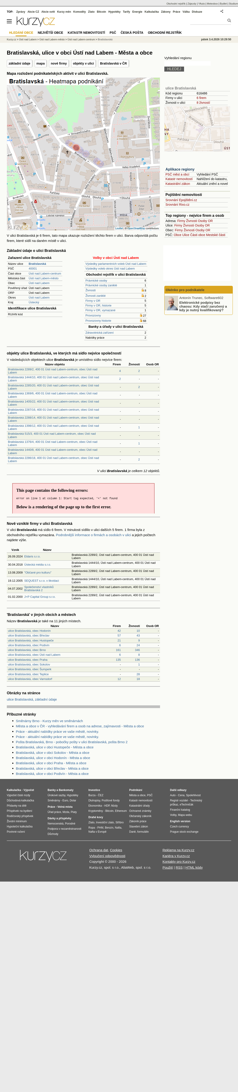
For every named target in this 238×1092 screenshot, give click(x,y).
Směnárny (54, 800)
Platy (74, 812)
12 (119, 679)
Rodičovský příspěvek (20, 816)
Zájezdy (191, 3)
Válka (185, 11)
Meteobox (212, 3)
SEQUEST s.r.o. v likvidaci (41, 580)
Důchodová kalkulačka (20, 800)
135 (118, 659)
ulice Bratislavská (180, 88)
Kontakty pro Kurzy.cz (179, 861)
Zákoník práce (137, 821)
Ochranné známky (140, 810)
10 (138, 630)
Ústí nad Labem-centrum (45, 273)
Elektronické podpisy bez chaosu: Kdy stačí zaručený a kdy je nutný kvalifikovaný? (203, 306)
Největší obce (50, 32)
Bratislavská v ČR (113, 63)
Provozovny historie (98, 320)
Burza (91, 795)
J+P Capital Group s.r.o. (40, 596)
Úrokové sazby (56, 795)
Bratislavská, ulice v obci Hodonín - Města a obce (53, 758)
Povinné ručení (16, 831)
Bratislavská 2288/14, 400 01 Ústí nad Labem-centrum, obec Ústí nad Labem (53, 419)
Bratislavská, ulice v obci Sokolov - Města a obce (52, 753)
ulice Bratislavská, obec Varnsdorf (30, 679)
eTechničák (186, 804)
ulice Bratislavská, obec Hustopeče (31, 640)
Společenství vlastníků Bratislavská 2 (38, 588)
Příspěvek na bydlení (19, 810)
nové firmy (59, 63)
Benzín (109, 827)
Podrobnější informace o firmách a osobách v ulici (93, 535)
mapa (40, 63)
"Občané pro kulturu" (37, 572)
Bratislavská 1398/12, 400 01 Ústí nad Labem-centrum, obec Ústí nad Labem (53, 427)
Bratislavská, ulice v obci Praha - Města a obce (51, 763)
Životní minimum (17, 821)
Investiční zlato (105, 822)
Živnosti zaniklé (95, 295)
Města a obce (137, 795)
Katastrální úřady (139, 805)
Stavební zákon (138, 826)
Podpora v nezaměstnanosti (64, 828)
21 (119, 640)
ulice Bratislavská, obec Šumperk (29, 669)
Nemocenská (55, 823)
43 (138, 635)
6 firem (201, 98)
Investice (94, 790)
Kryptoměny (95, 810)
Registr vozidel (179, 800)
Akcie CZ (33, 11)
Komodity (79, 11)
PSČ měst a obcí (177, 174)
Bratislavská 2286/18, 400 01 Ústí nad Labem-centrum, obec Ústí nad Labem (53, 459)
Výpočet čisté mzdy (18, 795)
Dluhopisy (94, 800)
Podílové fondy (110, 800)
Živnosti (90, 290)
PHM (100, 827)
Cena (181, 795)
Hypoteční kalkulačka (19, 826)
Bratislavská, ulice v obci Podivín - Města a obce (52, 774)
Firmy (181, 221)
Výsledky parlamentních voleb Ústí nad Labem (115, 263)
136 (137, 659)
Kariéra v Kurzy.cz (176, 856)
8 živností (203, 102)
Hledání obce (21, 32)
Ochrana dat (98, 850)
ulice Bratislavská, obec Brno (27, 650)
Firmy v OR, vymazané (100, 310)
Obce (177, 235)
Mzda (66, 812)
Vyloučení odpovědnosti (107, 856)
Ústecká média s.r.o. (37, 564)
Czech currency (179, 826)
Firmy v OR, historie (98, 305)
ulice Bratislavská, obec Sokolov (29, 664)
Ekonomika (95, 805)
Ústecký (34, 302)
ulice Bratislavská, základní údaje (32, 699)
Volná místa (64, 806)
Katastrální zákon (177, 184)
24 (138, 645)
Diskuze (197, 11)
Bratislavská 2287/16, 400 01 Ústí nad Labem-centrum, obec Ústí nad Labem (53, 411)
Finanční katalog (180, 809)
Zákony (165, 11)
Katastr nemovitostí (179, 179)
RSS (179, 867)
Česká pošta (132, 32)
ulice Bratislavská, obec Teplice (28, 674)
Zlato (91, 11)
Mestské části (215, 235)
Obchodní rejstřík (176, 3)
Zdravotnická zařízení (99, 332)
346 (137, 650)
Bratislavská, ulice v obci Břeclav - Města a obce (52, 768)
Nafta (118, 827)
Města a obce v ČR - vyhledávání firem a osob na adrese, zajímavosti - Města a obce (80, 726)
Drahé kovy (95, 817)
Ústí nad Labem (39, 283)
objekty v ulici (83, 63)
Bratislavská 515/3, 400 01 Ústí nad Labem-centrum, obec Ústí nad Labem (52, 435)
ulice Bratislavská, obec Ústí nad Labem (34, 654)
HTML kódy (194, 867)
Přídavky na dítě (17, 805)
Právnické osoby (96, 280)
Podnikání (135, 790)
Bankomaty (66, 790)
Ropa (91, 827)
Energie (137, 11)
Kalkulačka (152, 11)
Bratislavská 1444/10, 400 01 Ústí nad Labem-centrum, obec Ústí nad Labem (53, 379)
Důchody (53, 834)
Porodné (70, 823)
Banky (52, 790)
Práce (176, 11)
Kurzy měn (64, 11)
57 (119, 635)
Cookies (116, 850)
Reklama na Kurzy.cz (178, 850)
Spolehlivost (193, 795)
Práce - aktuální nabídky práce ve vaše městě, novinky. (57, 731)
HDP (107, 805)
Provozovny (93, 315)
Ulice (185, 235)
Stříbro (119, 822)
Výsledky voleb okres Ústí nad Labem (110, 268)
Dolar (73, 800)
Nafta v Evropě (97, 831)
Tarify (126, 11)
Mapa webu (185, 815)
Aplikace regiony (179, 169)
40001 (33, 268)
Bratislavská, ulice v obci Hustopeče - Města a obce (55, 747)
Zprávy (20, 11)
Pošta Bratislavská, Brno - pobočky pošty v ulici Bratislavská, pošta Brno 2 (72, 742)
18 (138, 679)
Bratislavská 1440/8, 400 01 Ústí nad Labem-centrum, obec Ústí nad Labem (52, 451)
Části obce (197, 235)
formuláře (143, 831)
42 (119, 630)
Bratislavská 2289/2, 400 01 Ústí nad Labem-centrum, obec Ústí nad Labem (52, 371)
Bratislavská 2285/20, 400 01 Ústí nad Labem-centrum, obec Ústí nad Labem (53, 387)
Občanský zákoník (140, 816)
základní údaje (19, 63)
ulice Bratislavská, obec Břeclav (28, 635)
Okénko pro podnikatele (185, 290)
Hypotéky (114, 11)
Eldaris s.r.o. (32, 556)
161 (118, 650)
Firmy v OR (92, 300)
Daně (132, 831)
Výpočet (28, 790)
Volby (173, 815)
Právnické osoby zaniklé (101, 285)
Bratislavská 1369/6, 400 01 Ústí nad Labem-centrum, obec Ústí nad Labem (52, 395)
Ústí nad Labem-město (44, 278)
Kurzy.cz (11, 39)
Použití (168, 867)
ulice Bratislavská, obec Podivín (28, 645)
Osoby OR (205, 221)
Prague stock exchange (184, 831)
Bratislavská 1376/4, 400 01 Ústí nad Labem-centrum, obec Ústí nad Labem (52, 443)
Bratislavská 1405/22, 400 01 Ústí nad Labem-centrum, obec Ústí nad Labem (53, 403)
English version (180, 821)
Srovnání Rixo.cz (177, 204)
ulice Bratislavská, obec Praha (27, 659)
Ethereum (121, 810)
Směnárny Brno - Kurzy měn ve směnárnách (49, 721)
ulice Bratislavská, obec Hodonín (29, 630)
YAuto (201, 3)
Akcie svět (48, 11)
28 (138, 674)
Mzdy (114, 805)
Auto (173, 795)
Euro (65, 800)
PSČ (112, 32)
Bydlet (223, 3)
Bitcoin (101, 11)
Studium (233, 3)
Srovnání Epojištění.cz (181, 200)
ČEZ (100, 795)
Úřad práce (54, 812)
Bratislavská (105, 39)
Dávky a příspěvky (59, 818)
